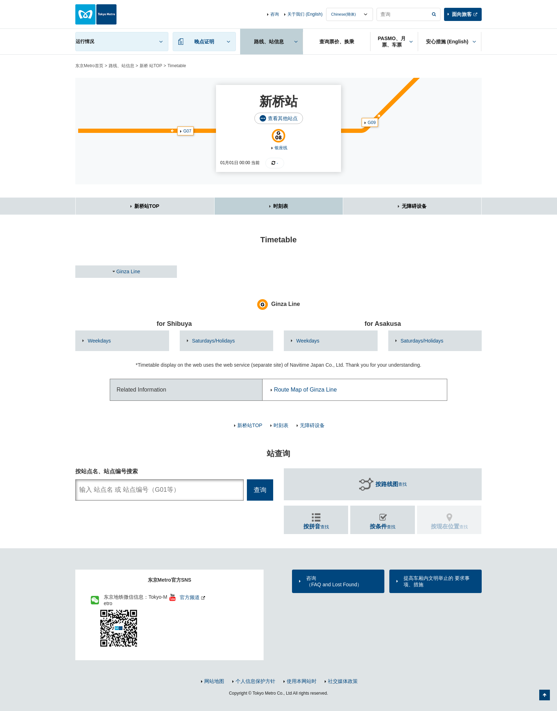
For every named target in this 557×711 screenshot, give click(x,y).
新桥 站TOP (151, 65)
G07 (187, 131)
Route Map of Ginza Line (305, 390)
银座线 (281, 147)
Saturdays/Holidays (213, 341)
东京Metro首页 (89, 65)
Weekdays (99, 341)
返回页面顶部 (544, 695)
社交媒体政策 (343, 681)
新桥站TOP (146, 206)
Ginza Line (128, 271)
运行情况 (85, 41)
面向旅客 (462, 14)
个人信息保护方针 (255, 681)
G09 (372, 122)
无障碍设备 (414, 206)
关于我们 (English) (305, 14)
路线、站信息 (121, 65)
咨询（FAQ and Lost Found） (334, 581)
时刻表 (280, 206)
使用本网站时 (302, 681)
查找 (391, 484)
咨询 (274, 14)
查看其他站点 (283, 118)
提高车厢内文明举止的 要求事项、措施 (437, 581)
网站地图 (214, 681)
